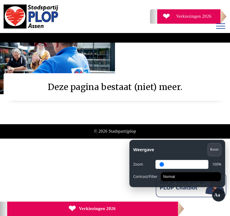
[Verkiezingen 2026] (188, 16)
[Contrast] (191, 177)
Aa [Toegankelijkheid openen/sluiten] (217, 194)
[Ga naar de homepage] (59, 16)
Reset (214, 149)
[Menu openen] (220, 27)
